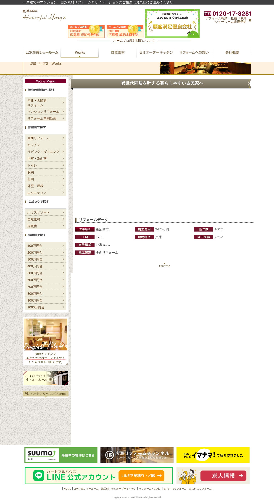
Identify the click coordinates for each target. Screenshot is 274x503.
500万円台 (34, 273)
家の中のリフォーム (175, 488)
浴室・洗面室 (37, 158)
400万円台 (34, 266)
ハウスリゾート (38, 212)
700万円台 (34, 287)
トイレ (32, 165)
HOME (67, 488)
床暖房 (32, 226)
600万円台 (34, 280)
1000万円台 (35, 307)
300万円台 (34, 259)
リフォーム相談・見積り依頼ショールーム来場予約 (226, 20)
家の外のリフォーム (200, 488)
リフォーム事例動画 (41, 118)
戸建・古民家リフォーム (37, 103)
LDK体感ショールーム (86, 488)
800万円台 (34, 293)
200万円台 (34, 252)
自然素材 (33, 219)
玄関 (30, 179)
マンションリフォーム (43, 111)
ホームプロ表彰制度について (134, 40)
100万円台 (34, 246)
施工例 (105, 488)
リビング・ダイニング (43, 152)
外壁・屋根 (35, 186)
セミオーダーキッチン (123, 488)
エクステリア (37, 193)
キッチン (33, 145)
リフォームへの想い (150, 488)
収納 (30, 172)
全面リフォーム (38, 138)
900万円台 (34, 300)
